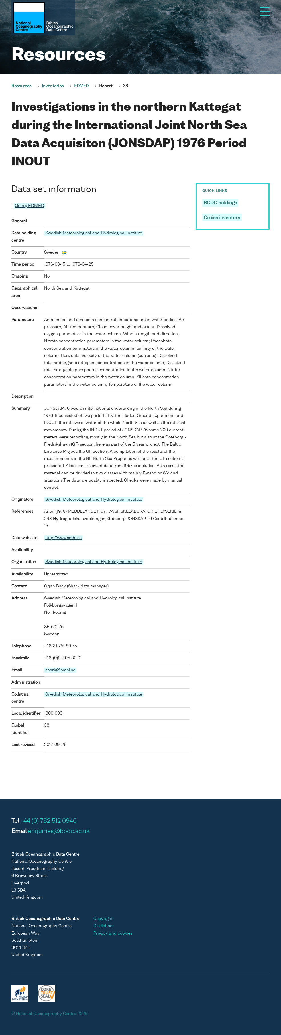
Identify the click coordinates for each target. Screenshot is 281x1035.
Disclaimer (103, 926)
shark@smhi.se (60, 670)
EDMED (81, 86)
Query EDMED (29, 206)
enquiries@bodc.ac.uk (59, 831)
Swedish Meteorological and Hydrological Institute (93, 233)
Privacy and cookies (112, 933)
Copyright (103, 919)
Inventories (53, 86)
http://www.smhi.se (63, 538)
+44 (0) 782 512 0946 (49, 821)
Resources (21, 86)
